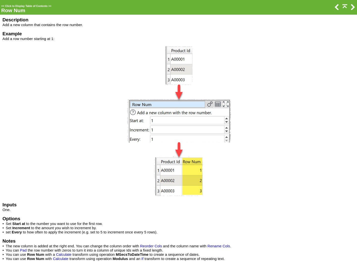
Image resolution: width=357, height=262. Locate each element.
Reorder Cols (151, 246)
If (142, 259)
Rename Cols (219, 246)
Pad (23, 250)
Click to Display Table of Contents (26, 5)
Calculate (64, 254)
